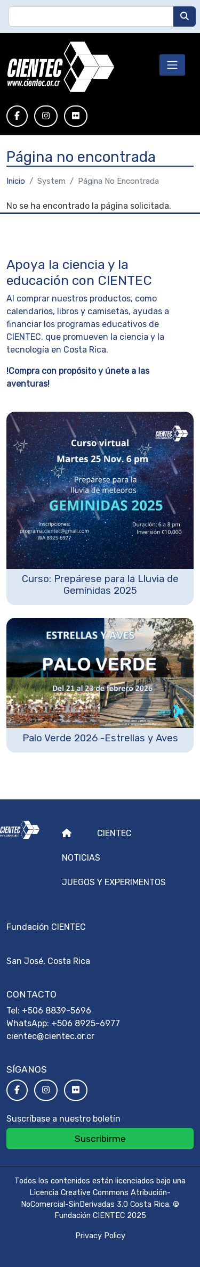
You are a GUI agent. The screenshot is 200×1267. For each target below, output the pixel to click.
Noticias (81, 858)
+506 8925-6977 (85, 1023)
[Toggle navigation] (172, 65)
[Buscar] (184, 16)
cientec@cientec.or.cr (50, 1036)
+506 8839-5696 (56, 1011)
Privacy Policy (100, 1235)
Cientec (114, 833)
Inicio (15, 181)
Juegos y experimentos (114, 882)
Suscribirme (100, 1138)
